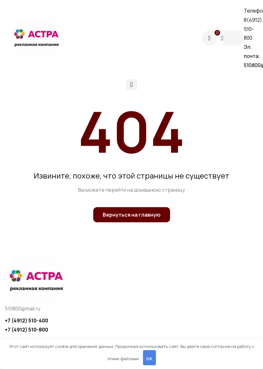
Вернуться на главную (132, 214)
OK (149, 358)
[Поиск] (222, 38)
